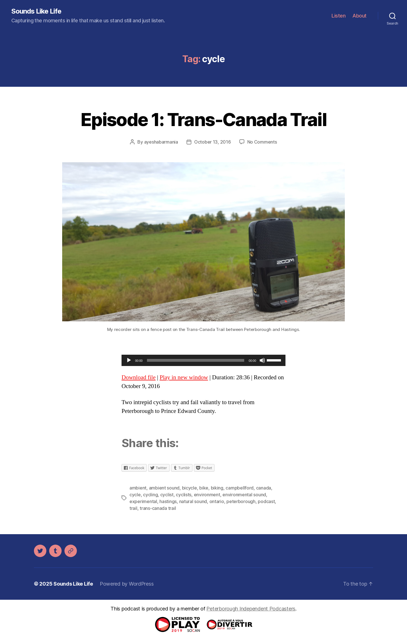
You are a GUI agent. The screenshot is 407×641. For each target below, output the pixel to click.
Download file (138, 377)
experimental (143, 501)
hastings (168, 501)
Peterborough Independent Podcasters (250, 609)
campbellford (240, 488)
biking (217, 488)
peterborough (241, 501)
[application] (203, 360)
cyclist (167, 494)
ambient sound (164, 488)
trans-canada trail (158, 508)
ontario (216, 501)
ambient (137, 488)
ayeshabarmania (161, 142)
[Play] (129, 360)
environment (207, 494)
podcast (266, 501)
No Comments (262, 142)
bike (203, 488)
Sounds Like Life (36, 11)
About (359, 16)
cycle (135, 494)
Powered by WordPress (127, 584)
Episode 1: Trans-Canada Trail (203, 119)
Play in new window (184, 377)
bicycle (189, 488)
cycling (150, 494)
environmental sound (244, 494)
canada (263, 488)
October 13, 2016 (212, 142)
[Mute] (262, 360)
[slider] (195, 360)
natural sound (193, 501)
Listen (338, 16)
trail (133, 508)
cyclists (183, 494)
